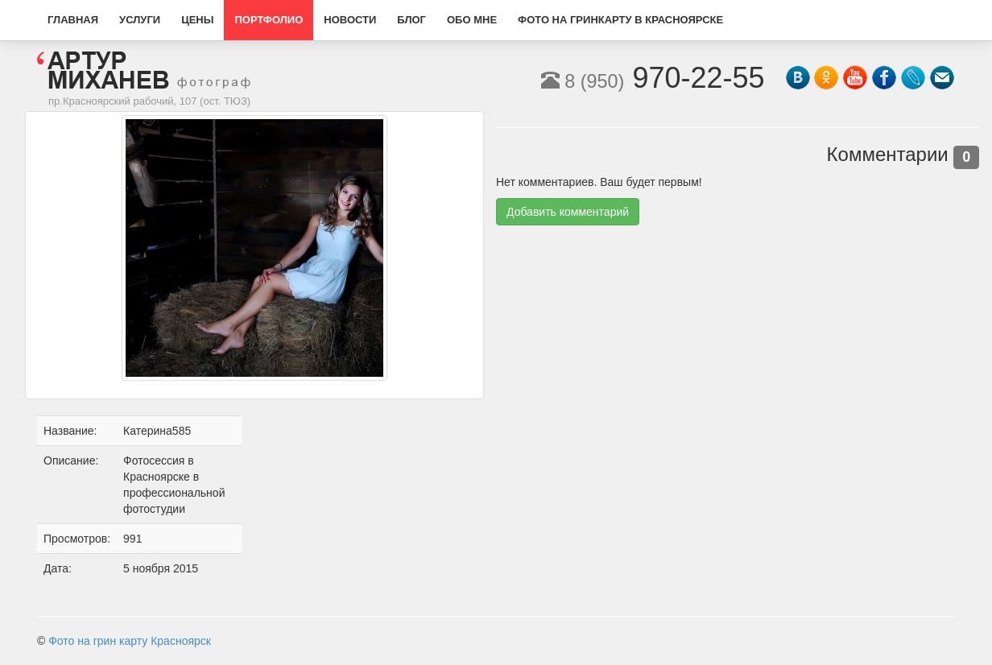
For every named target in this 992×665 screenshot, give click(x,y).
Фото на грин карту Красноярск (129, 640)
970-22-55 (653, 77)
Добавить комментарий (567, 211)
